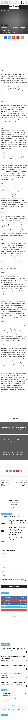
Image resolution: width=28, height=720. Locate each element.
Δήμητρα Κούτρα (6, 32)
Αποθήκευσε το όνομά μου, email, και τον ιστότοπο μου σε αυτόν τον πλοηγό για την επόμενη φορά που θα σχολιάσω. (14, 581)
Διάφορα (2, 25)
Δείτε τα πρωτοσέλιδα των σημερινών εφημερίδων (21, 484)
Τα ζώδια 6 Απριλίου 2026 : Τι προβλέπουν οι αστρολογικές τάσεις (17, 521)
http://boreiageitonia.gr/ (14, 502)
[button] (26, 7)
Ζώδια (7, 25)
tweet (18, 475)
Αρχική (2, 10)
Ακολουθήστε (23, 600)
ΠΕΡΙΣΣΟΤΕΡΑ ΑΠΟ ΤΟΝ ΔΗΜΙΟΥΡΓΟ (10, 516)
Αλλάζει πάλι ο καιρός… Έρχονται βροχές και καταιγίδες (7, 484)
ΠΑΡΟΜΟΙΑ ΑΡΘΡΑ (6, 514)
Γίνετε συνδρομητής (21, 609)
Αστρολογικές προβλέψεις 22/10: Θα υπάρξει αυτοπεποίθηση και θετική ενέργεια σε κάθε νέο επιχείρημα (17, 531)
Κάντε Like (23, 597)
